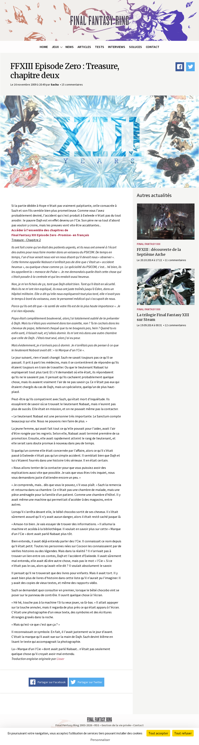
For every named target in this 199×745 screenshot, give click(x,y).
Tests (99, 47)
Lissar (60, 659)
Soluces (135, 47)
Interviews (116, 47)
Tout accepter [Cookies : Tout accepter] (158, 733)
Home (44, 47)
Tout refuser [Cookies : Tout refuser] (183, 733)
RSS (96, 725)
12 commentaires (175, 325)
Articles (84, 47)
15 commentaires (72, 84)
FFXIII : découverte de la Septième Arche (159, 252)
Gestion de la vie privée (116, 725)
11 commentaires (175, 260)
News (69, 47)
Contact (152, 47)
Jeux (55, 47)
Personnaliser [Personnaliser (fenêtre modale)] (100, 740)
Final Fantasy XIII (148, 244)
